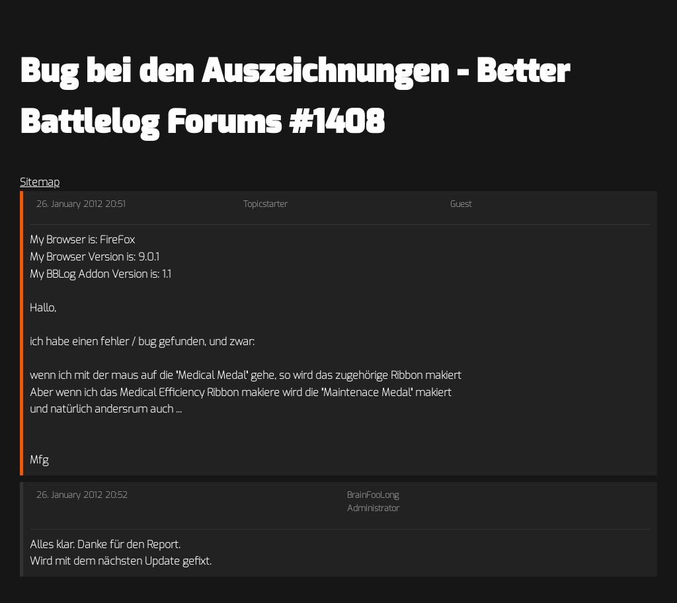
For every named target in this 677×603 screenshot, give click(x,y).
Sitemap (40, 182)
